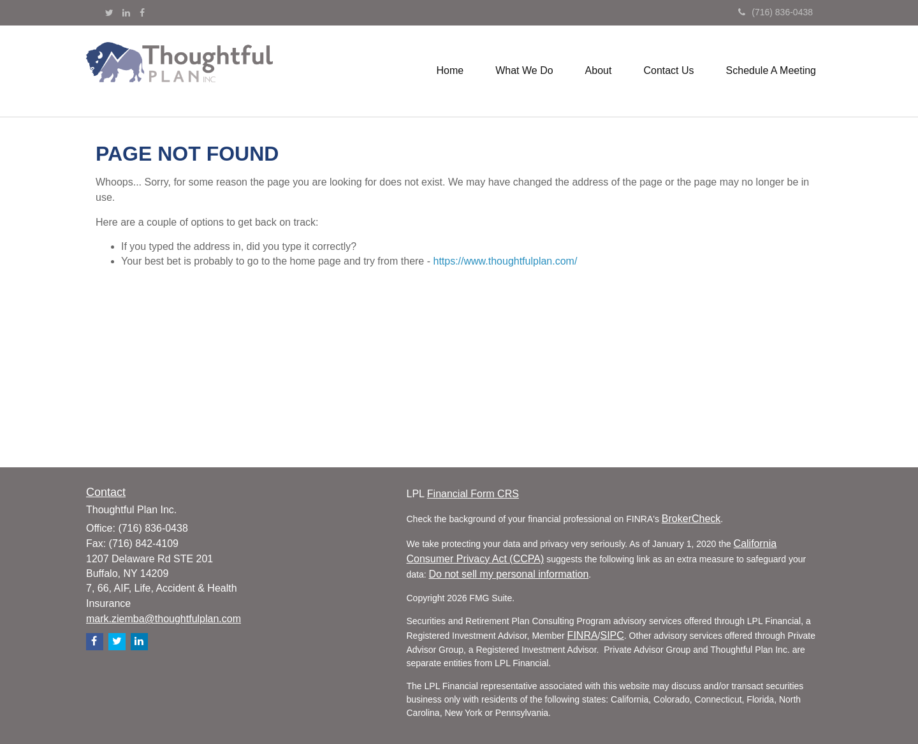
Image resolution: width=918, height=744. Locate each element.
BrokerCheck (691, 518)
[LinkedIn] (126, 12)
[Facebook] (142, 12)
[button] (524, 71)
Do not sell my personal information (509, 574)
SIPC (612, 635)
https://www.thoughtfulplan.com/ (505, 261)
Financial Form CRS (473, 493)
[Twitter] (109, 12)
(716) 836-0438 (775, 12)
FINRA (582, 635)
